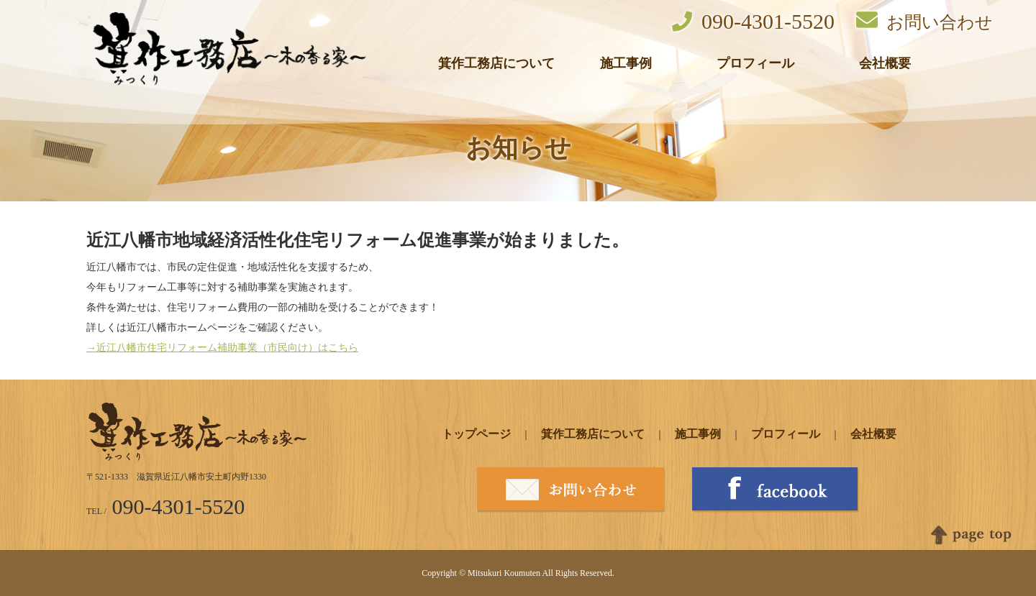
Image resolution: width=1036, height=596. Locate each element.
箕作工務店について (496, 63)
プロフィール (755, 63)
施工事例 (626, 63)
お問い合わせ (924, 20)
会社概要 (885, 63)
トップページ (476, 434)
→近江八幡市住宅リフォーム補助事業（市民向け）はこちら (222, 347)
